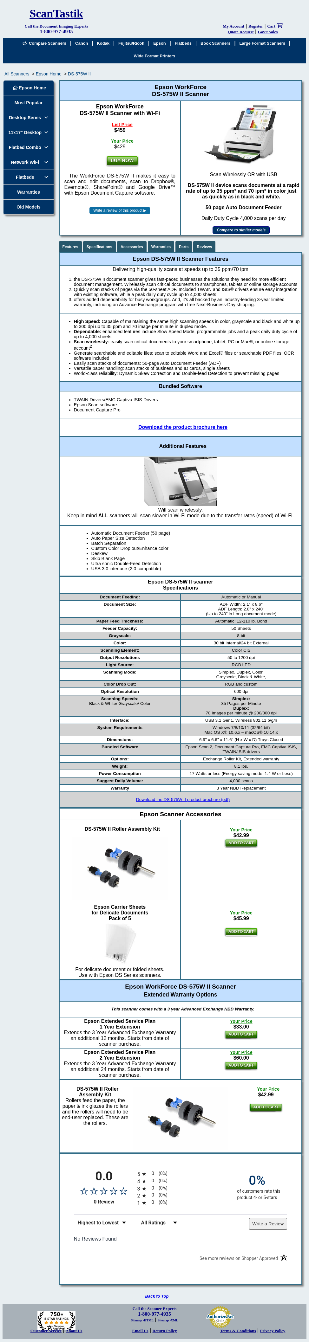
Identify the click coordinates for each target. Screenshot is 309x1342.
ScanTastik (56, 13)
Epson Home (49, 73)
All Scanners (17, 73)
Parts (183, 247)
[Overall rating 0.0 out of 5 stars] (104, 1191)
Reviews (204, 247)
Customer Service (46, 1330)
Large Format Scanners (262, 43)
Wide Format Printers (154, 56)
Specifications (99, 247)
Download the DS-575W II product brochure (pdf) (183, 799)
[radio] (180, 1174)
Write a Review (268, 1223)
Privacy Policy (273, 1330)
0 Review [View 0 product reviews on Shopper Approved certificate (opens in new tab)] (114, 1202)
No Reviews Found (95, 1239)
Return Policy (165, 1330)
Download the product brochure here (182, 427)
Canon (81, 43)
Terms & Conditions (238, 1330)
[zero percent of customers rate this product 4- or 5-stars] (257, 1187)
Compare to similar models (241, 230)
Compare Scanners (44, 43)
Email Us (140, 1330)
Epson (159, 43)
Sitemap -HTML (142, 1320)
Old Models (28, 207)
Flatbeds (183, 43)
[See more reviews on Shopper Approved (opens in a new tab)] (239, 1259)
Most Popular (29, 102)
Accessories (132, 247)
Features (70, 247)
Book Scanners (215, 43)
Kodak (103, 43)
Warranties (28, 192)
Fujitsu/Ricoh (131, 43)
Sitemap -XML (168, 1320)
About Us (74, 1330)
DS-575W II (79, 73)
